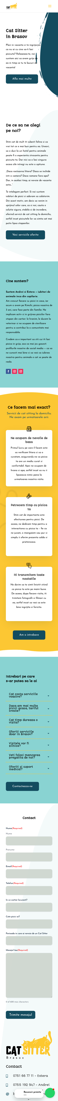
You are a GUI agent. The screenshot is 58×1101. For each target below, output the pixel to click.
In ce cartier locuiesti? (16, 900)
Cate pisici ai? (13, 917)
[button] (50, 1093)
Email (14, 866)
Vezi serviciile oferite (25, 234)
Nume (9, 834)
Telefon (15, 883)
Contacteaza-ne (22, 786)
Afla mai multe (22, 78)
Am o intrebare (29, 634)
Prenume (10, 850)
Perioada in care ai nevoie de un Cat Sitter (26, 933)
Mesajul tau (17, 950)
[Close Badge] (42, 1089)
